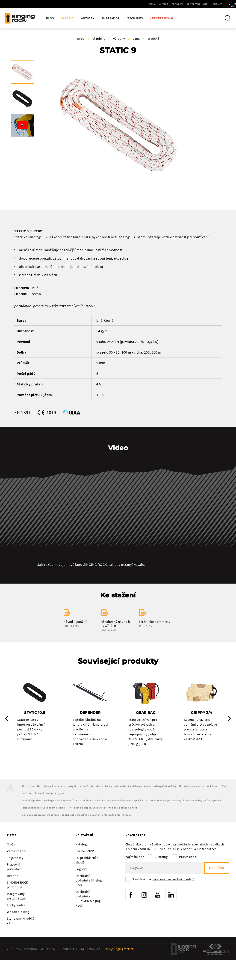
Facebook (131, 895)
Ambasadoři (111, 18)
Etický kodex (16, 905)
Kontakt (200, 4)
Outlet (148, 4)
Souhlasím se (163, 879)
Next (229, 718)
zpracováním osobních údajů (173, 879)
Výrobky (67, 18)
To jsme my (15, 858)
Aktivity (87, 18)
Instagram (145, 895)
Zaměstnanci (16, 851)
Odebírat (216, 868)
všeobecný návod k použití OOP (115, 623)
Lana (136, 38)
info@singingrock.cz (119, 949)
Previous (6, 718)
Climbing (98, 38)
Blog (50, 18)
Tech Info (135, 18)
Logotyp (82, 869)
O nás (11, 844)
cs (224, 4)
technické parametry (155, 621)
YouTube (159, 895)
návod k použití (75, 621)
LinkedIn (173, 895)
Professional (188, 857)
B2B (190, 4)
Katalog (81, 844)
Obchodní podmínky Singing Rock (89, 880)
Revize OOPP (85, 851)
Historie (12, 876)
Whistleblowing (18, 912)
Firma (136, 4)
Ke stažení (177, 4)
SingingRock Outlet (183, 949)
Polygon (216, 949)
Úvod (81, 38)
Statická (153, 38)
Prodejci (161, 4)
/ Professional (162, 18)
